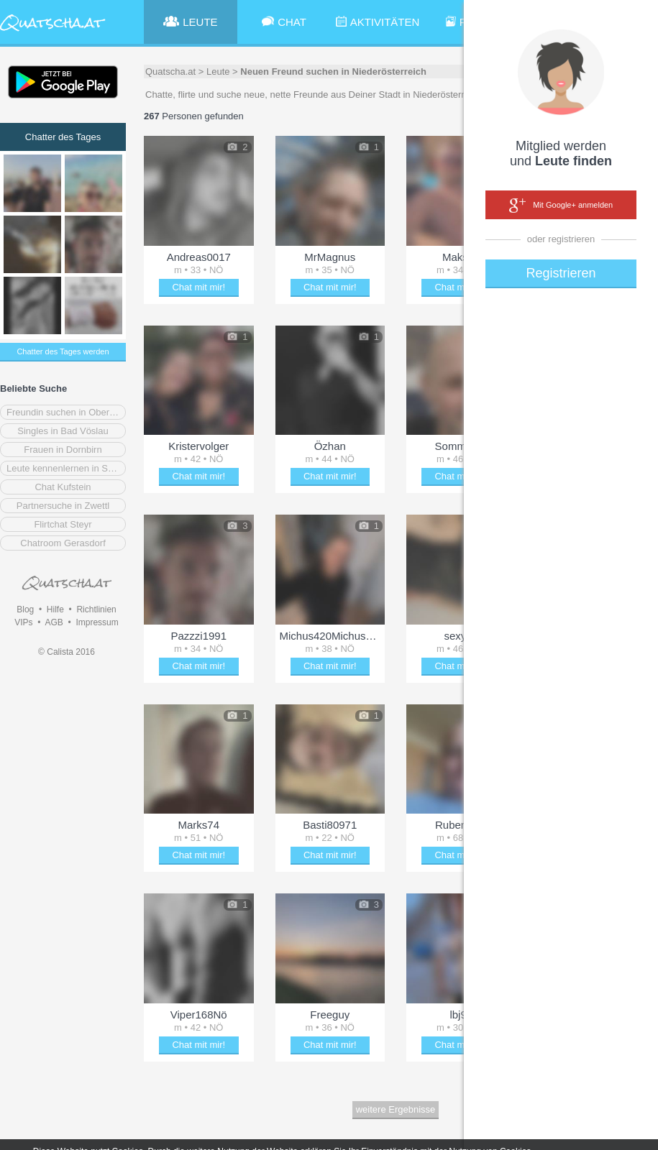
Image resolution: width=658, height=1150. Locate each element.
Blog (25, 609)
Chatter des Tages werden (63, 351)
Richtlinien (96, 609)
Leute (218, 71)
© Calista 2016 (66, 652)
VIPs (23, 622)
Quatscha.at (170, 71)
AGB (54, 622)
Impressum (97, 622)
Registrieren (560, 273)
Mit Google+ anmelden (561, 205)
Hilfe (55, 609)
